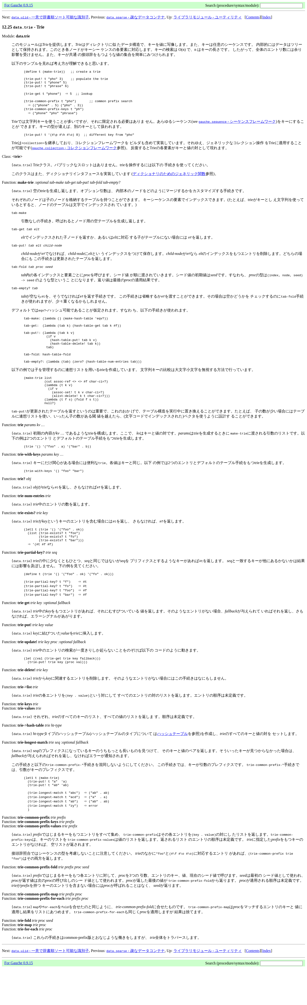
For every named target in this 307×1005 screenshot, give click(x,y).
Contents (253, 17)
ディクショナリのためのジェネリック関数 (169, 181)
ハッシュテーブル (172, 767)
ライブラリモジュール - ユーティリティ (207, 17)
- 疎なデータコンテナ (135, 17)
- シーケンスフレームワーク (237, 128)
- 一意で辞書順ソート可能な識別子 (50, 17)
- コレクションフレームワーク (74, 155)
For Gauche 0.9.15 (18, 5)
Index (266, 17)
